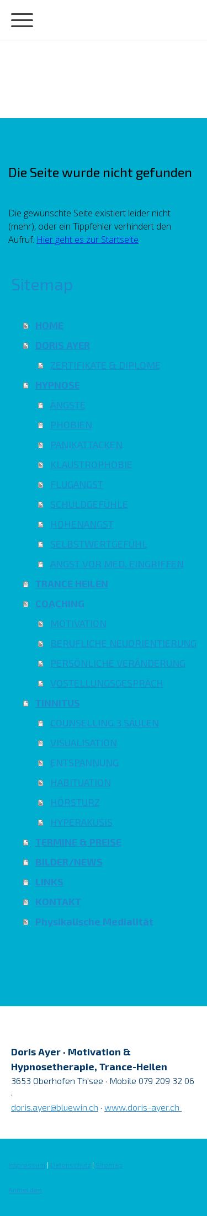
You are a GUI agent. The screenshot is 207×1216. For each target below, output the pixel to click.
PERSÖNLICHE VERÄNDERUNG (117, 663)
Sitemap (109, 1164)
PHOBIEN (71, 424)
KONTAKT (58, 901)
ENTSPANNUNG (84, 762)
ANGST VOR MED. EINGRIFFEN (117, 563)
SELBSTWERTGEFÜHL (98, 544)
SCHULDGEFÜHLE (89, 504)
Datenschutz (70, 1164)
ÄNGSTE (68, 405)
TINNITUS (57, 703)
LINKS (49, 881)
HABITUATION (80, 782)
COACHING (59, 603)
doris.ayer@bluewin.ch (54, 1107)
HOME (49, 325)
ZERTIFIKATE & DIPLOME (105, 365)
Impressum (26, 1164)
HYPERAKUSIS (81, 822)
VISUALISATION (83, 742)
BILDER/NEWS (69, 862)
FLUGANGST (76, 484)
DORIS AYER (62, 345)
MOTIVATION (78, 623)
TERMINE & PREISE (78, 842)
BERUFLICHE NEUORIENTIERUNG (123, 643)
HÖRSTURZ (75, 802)
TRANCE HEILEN (71, 583)
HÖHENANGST (82, 524)
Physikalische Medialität (94, 921)
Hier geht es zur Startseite (87, 239)
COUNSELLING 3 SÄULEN (104, 722)
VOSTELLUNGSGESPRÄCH (106, 683)
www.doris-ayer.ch (143, 1107)
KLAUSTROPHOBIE (91, 464)
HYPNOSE (57, 385)
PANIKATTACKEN (86, 444)
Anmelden (25, 1189)
